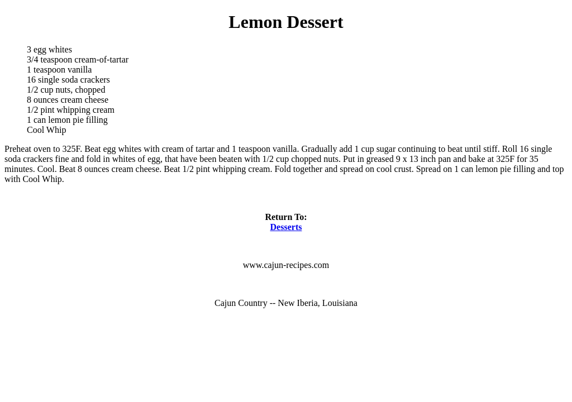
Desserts (286, 227)
